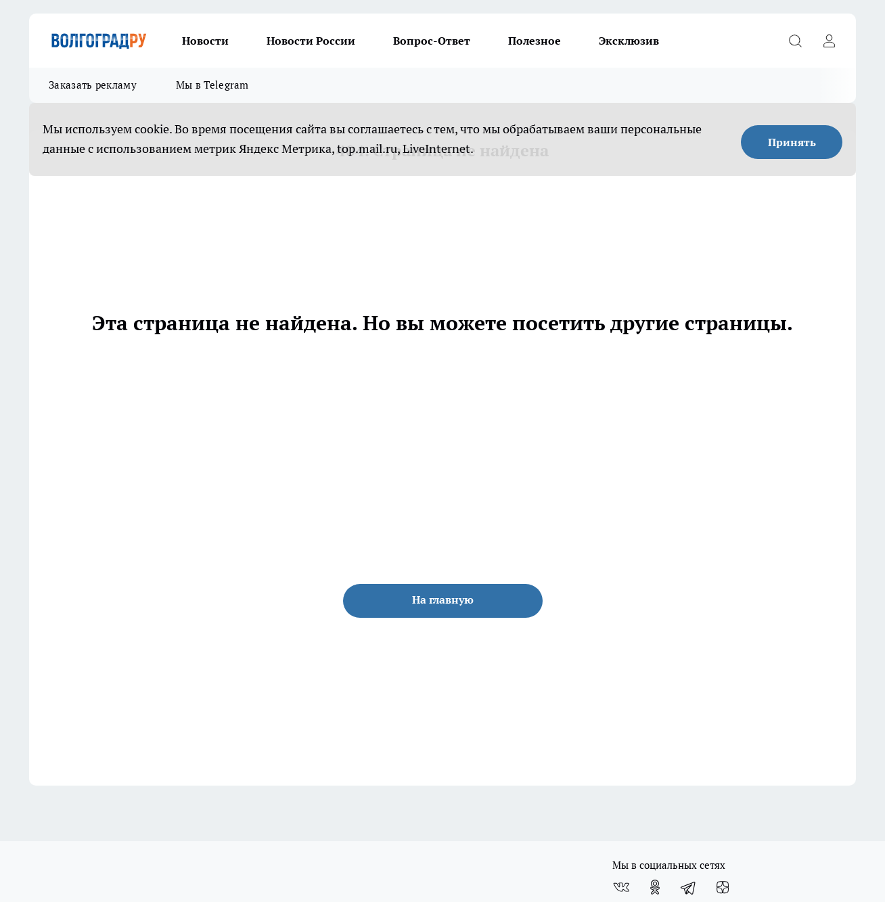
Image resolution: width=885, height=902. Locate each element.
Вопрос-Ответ (431, 40)
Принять (792, 142)
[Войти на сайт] (828, 40)
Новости (205, 40)
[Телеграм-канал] (689, 887)
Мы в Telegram (212, 84)
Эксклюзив (629, 40)
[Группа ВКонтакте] (621, 887)
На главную (443, 599)
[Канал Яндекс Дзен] (723, 887)
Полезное (534, 40)
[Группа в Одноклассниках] (655, 887)
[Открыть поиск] (795, 40)
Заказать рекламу (93, 84)
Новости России (311, 40)
